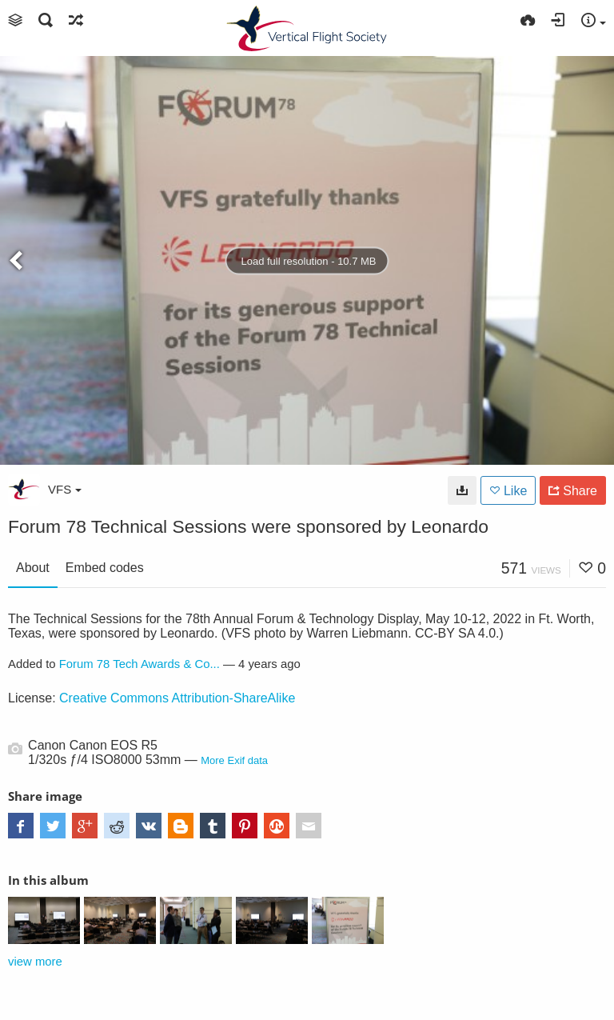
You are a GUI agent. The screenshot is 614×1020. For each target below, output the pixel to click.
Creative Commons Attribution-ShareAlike (177, 698)
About (33, 567)
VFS (65, 489)
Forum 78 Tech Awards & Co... (139, 664)
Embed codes (105, 567)
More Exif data (234, 760)
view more (35, 961)
